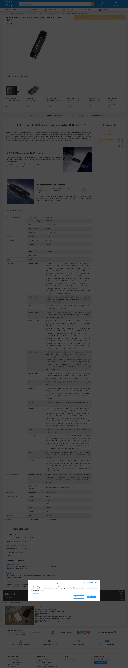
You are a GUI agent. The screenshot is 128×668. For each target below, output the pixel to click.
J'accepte (91, 597)
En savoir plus (35, 593)
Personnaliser (79, 597)
